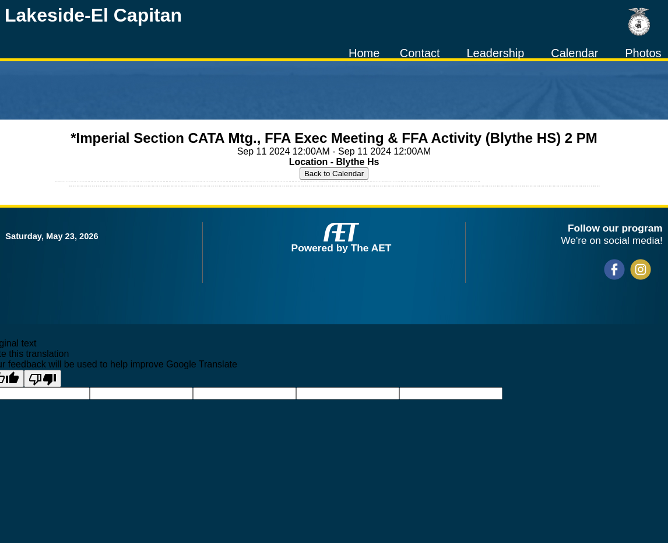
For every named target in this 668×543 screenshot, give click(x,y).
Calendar (574, 53)
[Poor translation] (42, 378)
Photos (643, 53)
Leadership (495, 53)
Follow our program (615, 228)
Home (364, 53)
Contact (420, 53)
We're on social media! (611, 240)
